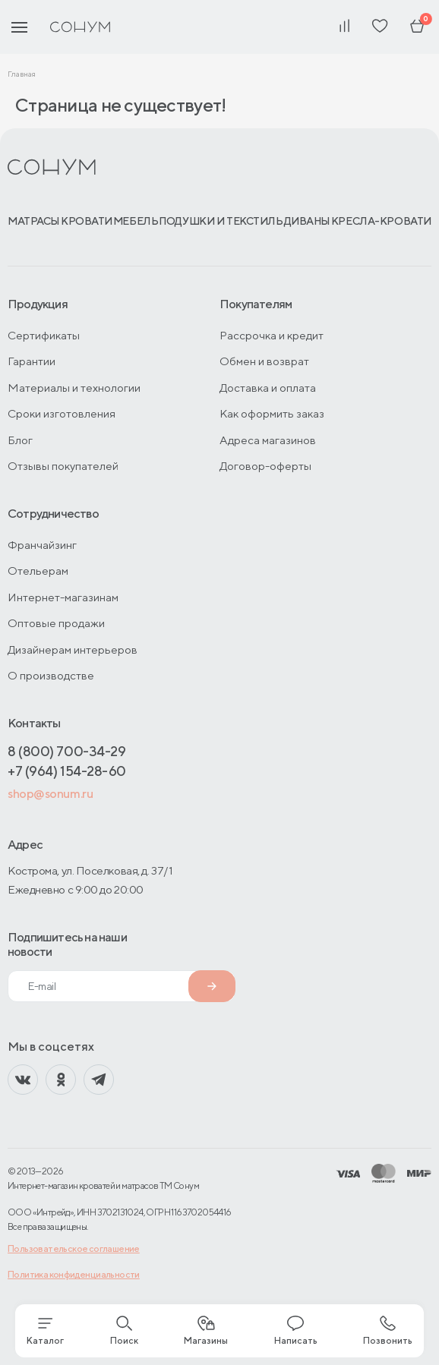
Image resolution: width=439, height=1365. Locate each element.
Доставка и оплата (268, 387)
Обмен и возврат (264, 361)
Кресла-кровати (381, 221)
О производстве (51, 675)
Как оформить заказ (272, 413)
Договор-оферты (265, 465)
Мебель (135, 221)
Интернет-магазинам (63, 597)
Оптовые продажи (56, 622)
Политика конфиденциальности (74, 1274)
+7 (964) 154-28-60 (67, 771)
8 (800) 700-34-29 (66, 751)
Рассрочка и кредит (272, 335)
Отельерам (38, 570)
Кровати (86, 221)
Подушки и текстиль (221, 221)
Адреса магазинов (268, 439)
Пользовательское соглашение (74, 1248)
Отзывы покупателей (63, 465)
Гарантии (31, 361)
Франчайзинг (42, 544)
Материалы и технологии (74, 387)
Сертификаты (44, 335)
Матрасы (34, 221)
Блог (20, 439)
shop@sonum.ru (50, 794)
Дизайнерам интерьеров (72, 649)
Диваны (307, 221)
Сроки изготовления (61, 413)
